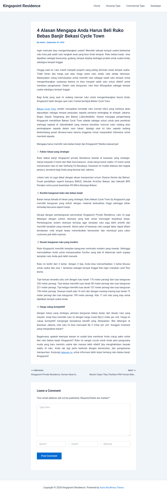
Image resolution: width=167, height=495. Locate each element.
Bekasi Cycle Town (47, 108)
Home (101, 5)
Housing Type (116, 5)
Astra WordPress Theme (111, 487)
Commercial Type (137, 5)
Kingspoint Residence (21, 6)
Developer (156, 5)
